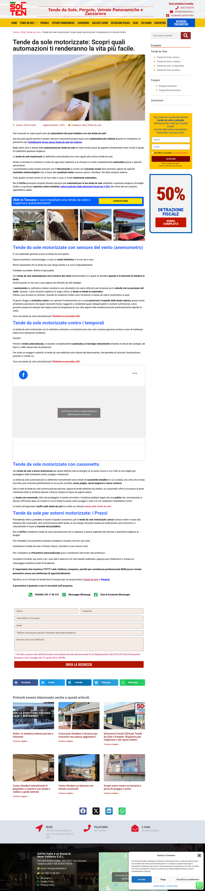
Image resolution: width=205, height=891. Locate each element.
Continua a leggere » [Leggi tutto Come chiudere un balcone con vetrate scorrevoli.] (66, 793)
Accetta (141, 879)
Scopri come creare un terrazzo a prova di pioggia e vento (122, 787)
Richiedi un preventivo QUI (66, 316)
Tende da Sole (28, 22)
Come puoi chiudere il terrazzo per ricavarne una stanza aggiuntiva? (78, 735)
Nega (163, 879)
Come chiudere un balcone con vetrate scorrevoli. (76, 787)
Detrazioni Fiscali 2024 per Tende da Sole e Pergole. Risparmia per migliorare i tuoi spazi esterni (123, 736)
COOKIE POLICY (159, 886)
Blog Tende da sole (30, 32)
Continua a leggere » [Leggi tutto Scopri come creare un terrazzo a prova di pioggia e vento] (111, 793)
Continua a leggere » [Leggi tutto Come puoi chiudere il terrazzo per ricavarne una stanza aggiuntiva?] (66, 741)
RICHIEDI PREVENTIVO (181, 22)
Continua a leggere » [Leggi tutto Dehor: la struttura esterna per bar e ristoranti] (20, 741)
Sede (49, 827)
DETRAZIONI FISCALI (120, 23)
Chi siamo (146, 23)
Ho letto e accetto (171, 153)
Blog (135, 23)
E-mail (146, 827)
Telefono (101, 827)
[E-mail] (135, 828)
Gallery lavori (100, 23)
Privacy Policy (172, 886)
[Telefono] (87, 828)
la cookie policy (180, 153)
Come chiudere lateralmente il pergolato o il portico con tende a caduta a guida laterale (31, 788)
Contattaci (160, 23)
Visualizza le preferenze (187, 879)
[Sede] (39, 828)
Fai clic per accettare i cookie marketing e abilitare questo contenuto (79, 413)
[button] (199, 855)
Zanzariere (83, 23)
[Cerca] (186, 35)
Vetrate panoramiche (63, 23)
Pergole (44, 23)
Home (14, 23)
